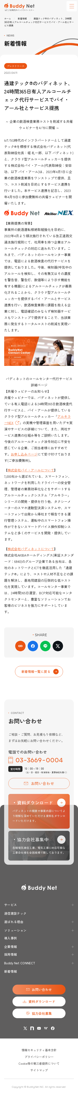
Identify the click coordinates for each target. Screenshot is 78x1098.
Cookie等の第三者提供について (39, 1063)
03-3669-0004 (35, 765)
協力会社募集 (39, 1013)
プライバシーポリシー (39, 1057)
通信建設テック (15, 913)
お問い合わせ (39, 789)
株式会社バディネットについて (30, 548)
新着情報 (22, 18)
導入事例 (10, 938)
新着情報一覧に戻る (40, 671)
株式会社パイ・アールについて (30, 470)
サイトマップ (39, 1070)
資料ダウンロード (39, 1001)
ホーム (7, 18)
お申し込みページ (24, 454)
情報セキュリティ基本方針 (39, 1050)
